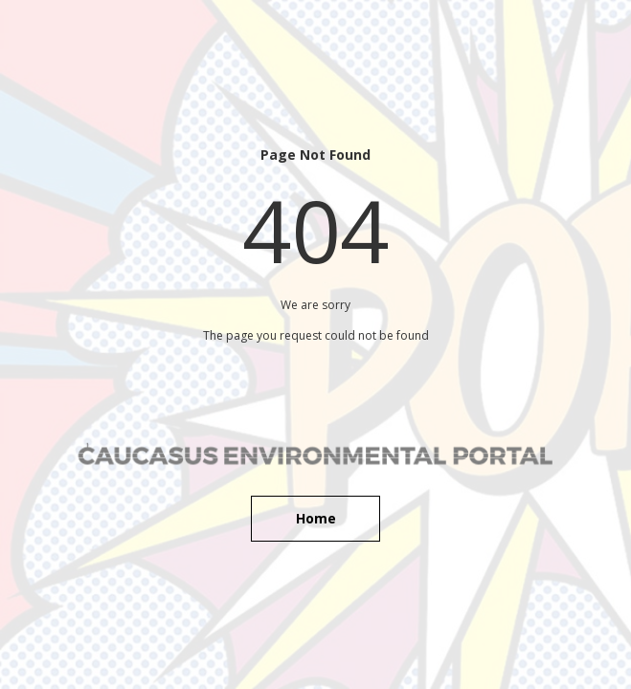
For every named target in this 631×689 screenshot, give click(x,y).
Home (316, 518)
